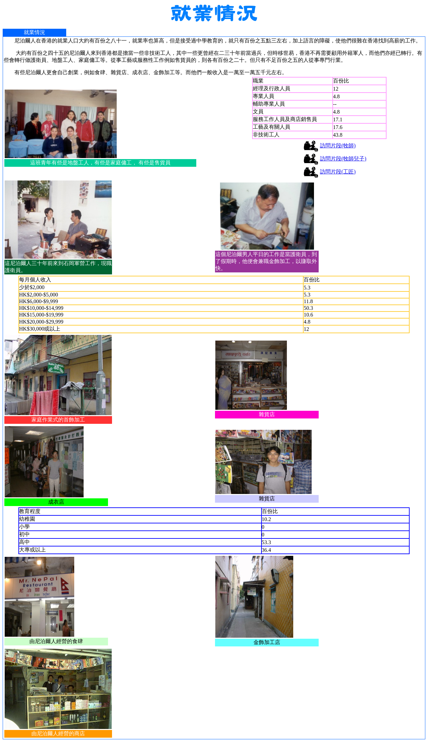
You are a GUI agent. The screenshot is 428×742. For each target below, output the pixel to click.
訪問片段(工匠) (338, 171)
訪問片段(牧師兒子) (343, 158)
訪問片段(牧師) (338, 145)
